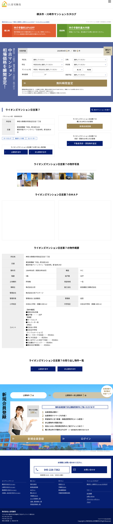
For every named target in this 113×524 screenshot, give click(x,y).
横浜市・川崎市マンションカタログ (97, 484)
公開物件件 (16, 151)
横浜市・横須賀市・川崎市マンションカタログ (24, 22)
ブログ (89, 502)
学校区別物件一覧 (35, 504)
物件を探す (33, 484)
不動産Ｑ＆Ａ (34, 496)
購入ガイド (33, 493)
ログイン (32, 490)
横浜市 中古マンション (7, 22)
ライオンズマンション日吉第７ (43, 22)
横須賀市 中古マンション (9, 490)
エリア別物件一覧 (35, 499)
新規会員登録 (34, 487)
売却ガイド (61, 484)
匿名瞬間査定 (62, 490)
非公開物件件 (40, 151)
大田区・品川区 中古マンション (11, 493)
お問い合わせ (90, 496)
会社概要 (89, 493)
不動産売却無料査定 (64, 493)
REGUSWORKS (107, 518)
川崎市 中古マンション (8, 487)
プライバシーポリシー (93, 499)
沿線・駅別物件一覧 (36, 501)
